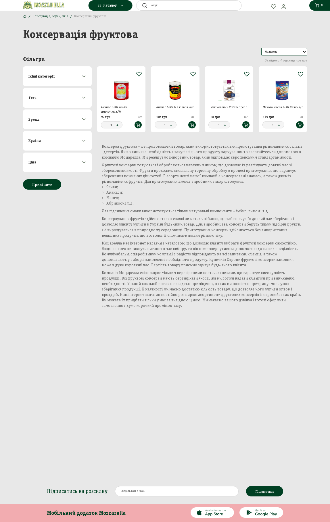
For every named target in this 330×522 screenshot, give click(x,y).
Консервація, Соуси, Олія (50, 16)
